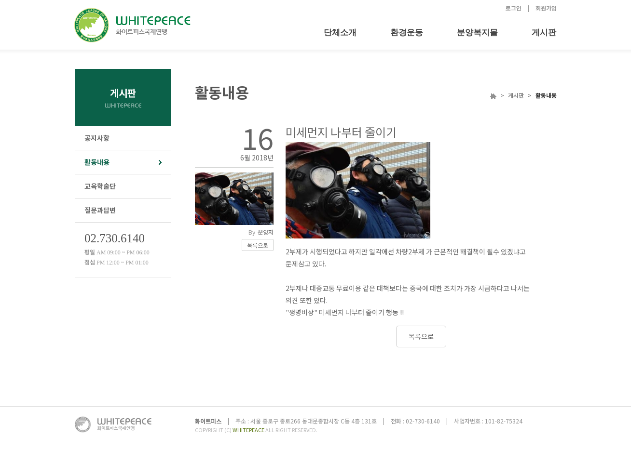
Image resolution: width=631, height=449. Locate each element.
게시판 (544, 32)
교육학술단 (100, 186)
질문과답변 (100, 210)
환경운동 (406, 32)
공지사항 (97, 138)
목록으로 (257, 245)
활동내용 (97, 162)
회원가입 (546, 8)
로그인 (513, 8)
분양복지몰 (477, 32)
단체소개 (340, 32)
